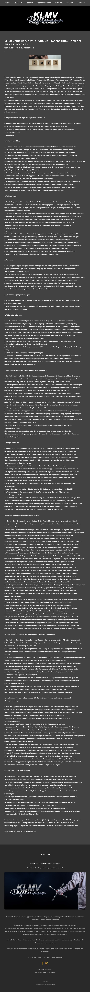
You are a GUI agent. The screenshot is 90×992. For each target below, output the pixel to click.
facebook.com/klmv (45, 969)
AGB (53, 984)
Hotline (82, 2)
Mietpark (58, 3)
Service (30, 3)
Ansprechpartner (44, 3)
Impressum (47, 984)
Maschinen (19, 3)
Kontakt (70, 3)
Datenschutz (39, 984)
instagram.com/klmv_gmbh (45, 972)
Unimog (8, 3)
